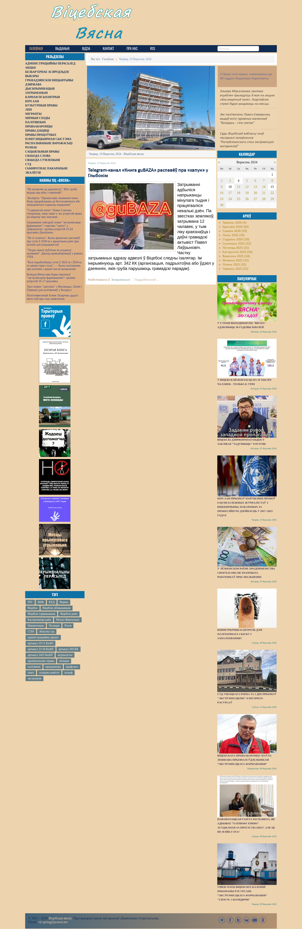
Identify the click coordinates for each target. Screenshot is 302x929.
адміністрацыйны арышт (43, 637)
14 (264, 186)
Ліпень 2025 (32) (234, 264)
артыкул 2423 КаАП (40, 655)
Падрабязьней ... (147, 279)
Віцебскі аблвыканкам (56, 608)
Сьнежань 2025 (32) (237, 243)
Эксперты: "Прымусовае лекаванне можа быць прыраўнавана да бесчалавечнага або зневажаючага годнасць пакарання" (53, 201)
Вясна (98, 32)
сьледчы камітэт (49, 672)
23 (221, 199)
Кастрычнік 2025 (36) (238, 252)
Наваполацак (36, 625)
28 (264, 199)
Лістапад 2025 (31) (236, 248)
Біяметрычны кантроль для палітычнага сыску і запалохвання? (239, 634)
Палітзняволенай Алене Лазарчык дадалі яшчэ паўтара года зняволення (52, 297)
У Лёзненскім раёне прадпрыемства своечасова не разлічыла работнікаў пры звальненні (246, 572)
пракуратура (53, 666)
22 (272, 193)
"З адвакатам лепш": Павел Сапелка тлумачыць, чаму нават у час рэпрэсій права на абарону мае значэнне (54, 214)
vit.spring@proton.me (53, 922)
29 (272, 199)
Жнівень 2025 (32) (236, 260)
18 (238, 193)
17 (230, 193)
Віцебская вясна (60, 918)
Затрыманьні (120, 279)
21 (264, 193)
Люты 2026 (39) (234, 235)
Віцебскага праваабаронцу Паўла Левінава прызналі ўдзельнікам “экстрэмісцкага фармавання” (244, 759)
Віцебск (33, 608)
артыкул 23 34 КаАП (40, 649)
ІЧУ (30, 602)
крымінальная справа (41, 660)
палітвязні (34, 666)
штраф (68, 672)
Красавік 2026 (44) (236, 227)
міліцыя (64, 660)
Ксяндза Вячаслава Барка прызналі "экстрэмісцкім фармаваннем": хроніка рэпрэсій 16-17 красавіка (51, 278)
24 (230, 199)
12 (247, 186)
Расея (67, 625)
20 (255, 193)
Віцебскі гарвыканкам (41, 613)
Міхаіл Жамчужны (67, 619)
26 (247, 199)
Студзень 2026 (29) (236, 239)
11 (238, 186)
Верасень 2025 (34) (236, 256)
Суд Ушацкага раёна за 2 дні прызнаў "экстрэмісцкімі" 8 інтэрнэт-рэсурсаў (246, 698)
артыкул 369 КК (68, 649)
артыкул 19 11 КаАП (40, 643)
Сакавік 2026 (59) (235, 231)
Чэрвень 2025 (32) (235, 269)
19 (247, 193)
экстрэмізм (34, 678)
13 (255, 186)
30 (221, 205)
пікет (31, 672)
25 (238, 199)
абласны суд (46, 631)
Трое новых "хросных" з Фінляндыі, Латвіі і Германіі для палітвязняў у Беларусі (54, 288)
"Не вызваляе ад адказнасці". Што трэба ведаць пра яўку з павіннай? (52, 191)
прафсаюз (72, 666)
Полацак (54, 625)
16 (221, 193)
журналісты (65, 655)
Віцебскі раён (68, 613)
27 (255, 199)
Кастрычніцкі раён (39, 619)
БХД (52, 602)
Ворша (64, 602)
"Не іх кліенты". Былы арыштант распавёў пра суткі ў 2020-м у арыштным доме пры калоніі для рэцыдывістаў (53, 241)
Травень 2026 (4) (234, 222)
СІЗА (31, 631)
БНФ (41, 602)
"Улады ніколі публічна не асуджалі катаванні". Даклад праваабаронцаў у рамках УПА (55, 253)
